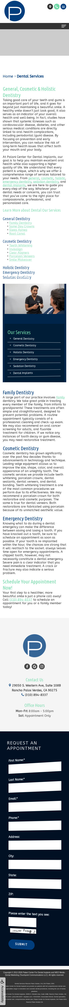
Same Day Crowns (21, 232)
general (33, 178)
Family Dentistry (20, 229)
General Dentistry (16, 224)
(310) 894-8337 (20, 599)
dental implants (14, 185)
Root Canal (17, 239)
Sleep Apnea (18, 236)
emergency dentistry (17, 181)
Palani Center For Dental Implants (37, 972)
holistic (60, 178)
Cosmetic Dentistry (17, 247)
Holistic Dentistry (27, 352)
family (60, 397)
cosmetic (47, 178)
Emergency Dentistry (28, 359)
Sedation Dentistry (17, 283)
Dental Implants (26, 373)
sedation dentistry (46, 181)
